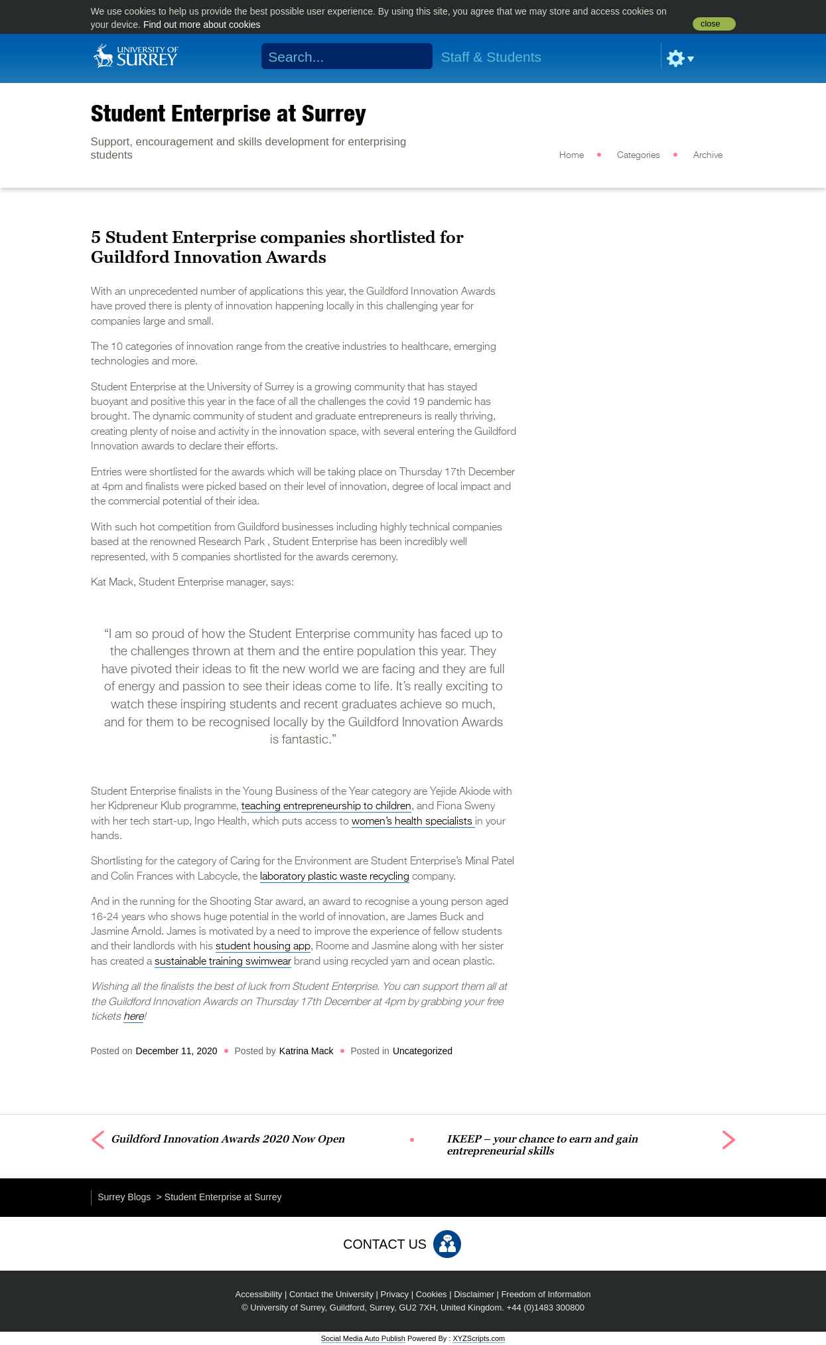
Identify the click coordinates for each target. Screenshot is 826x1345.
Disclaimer (474, 1294)
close (710, 24)
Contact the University (331, 1294)
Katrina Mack (306, 1051)
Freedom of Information (545, 1294)
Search (414, 56)
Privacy (395, 1294)
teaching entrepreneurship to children (326, 806)
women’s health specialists (413, 822)
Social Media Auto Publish (363, 1338)
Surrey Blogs (124, 1197)
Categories (638, 155)
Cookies (431, 1294)
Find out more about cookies (202, 24)
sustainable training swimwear (223, 962)
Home (571, 155)
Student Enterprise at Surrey (228, 113)
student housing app (263, 946)
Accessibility (259, 1294)
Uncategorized (422, 1051)
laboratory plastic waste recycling (334, 877)
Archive (708, 155)
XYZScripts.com (478, 1338)
